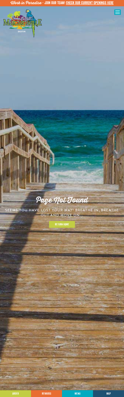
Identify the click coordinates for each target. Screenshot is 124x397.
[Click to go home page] (22, 24)
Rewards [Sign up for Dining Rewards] (46, 393)
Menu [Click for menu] (77, 393)
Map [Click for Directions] (108, 393)
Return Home (62, 224)
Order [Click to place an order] (15, 393)
